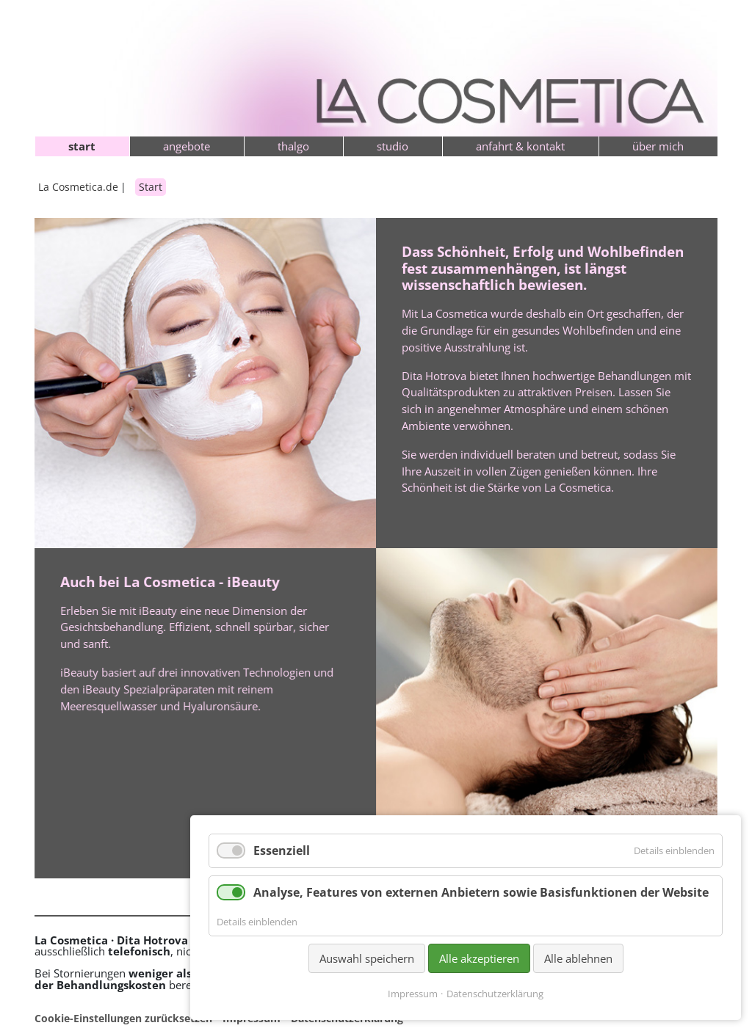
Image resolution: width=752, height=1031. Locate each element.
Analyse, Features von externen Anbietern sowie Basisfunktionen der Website (481, 892)
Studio (392, 146)
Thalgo (293, 146)
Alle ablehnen (578, 958)
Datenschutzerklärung (494, 993)
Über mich (658, 146)
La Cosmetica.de (78, 187)
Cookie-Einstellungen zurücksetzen (123, 1018)
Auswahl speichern (366, 958)
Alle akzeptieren (479, 958)
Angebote (186, 146)
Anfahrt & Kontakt (520, 146)
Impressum (413, 993)
